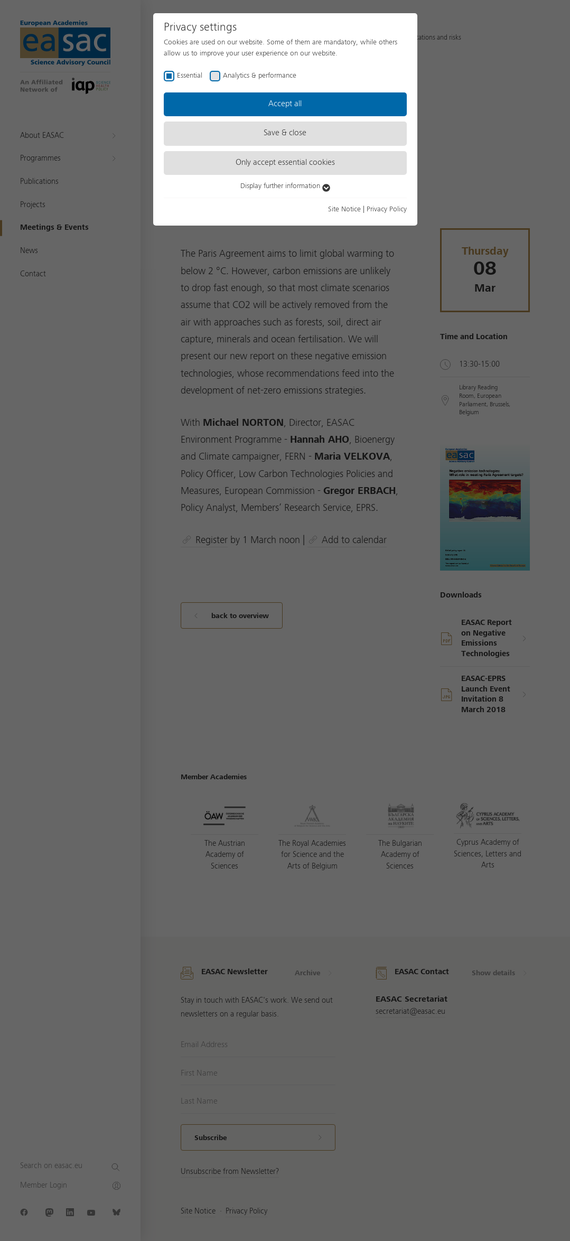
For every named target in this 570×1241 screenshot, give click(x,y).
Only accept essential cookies (285, 162)
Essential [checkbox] (189, 75)
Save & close (285, 133)
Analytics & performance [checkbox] (259, 75)
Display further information (285, 186)
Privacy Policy (387, 209)
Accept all (285, 104)
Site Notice (344, 209)
